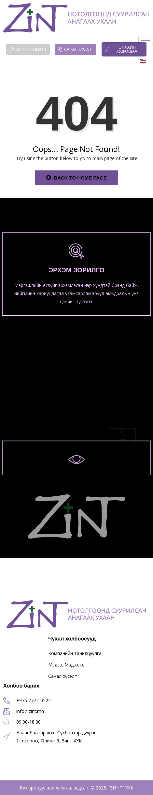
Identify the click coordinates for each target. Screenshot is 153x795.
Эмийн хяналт (28, 49)
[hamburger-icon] (145, 40)
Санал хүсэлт (75, 49)
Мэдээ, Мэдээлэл (67, 665)
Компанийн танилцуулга (75, 653)
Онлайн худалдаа (121, 49)
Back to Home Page (76, 177)
